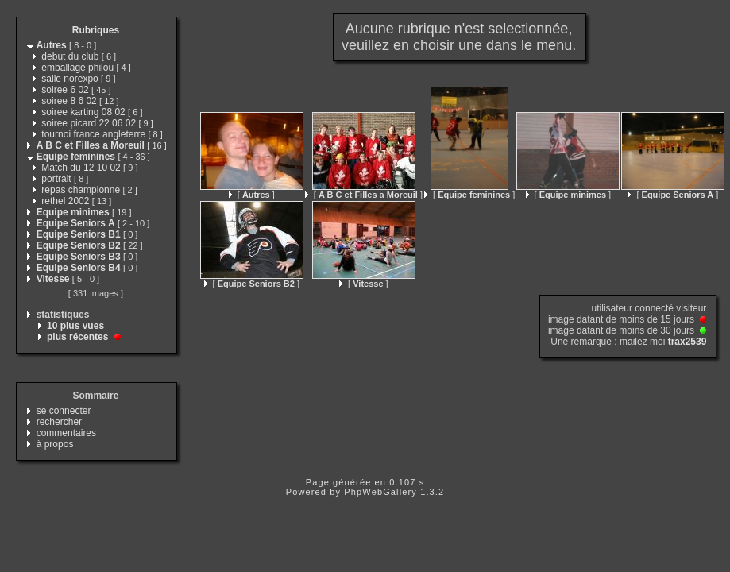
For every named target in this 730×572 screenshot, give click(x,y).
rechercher (59, 421)
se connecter (64, 410)
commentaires (66, 433)
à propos (55, 444)
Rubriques (95, 30)
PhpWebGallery (380, 492)
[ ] (252, 194)
